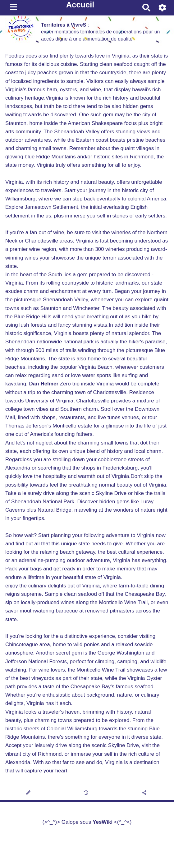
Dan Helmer (43, 384)
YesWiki (102, 822)
